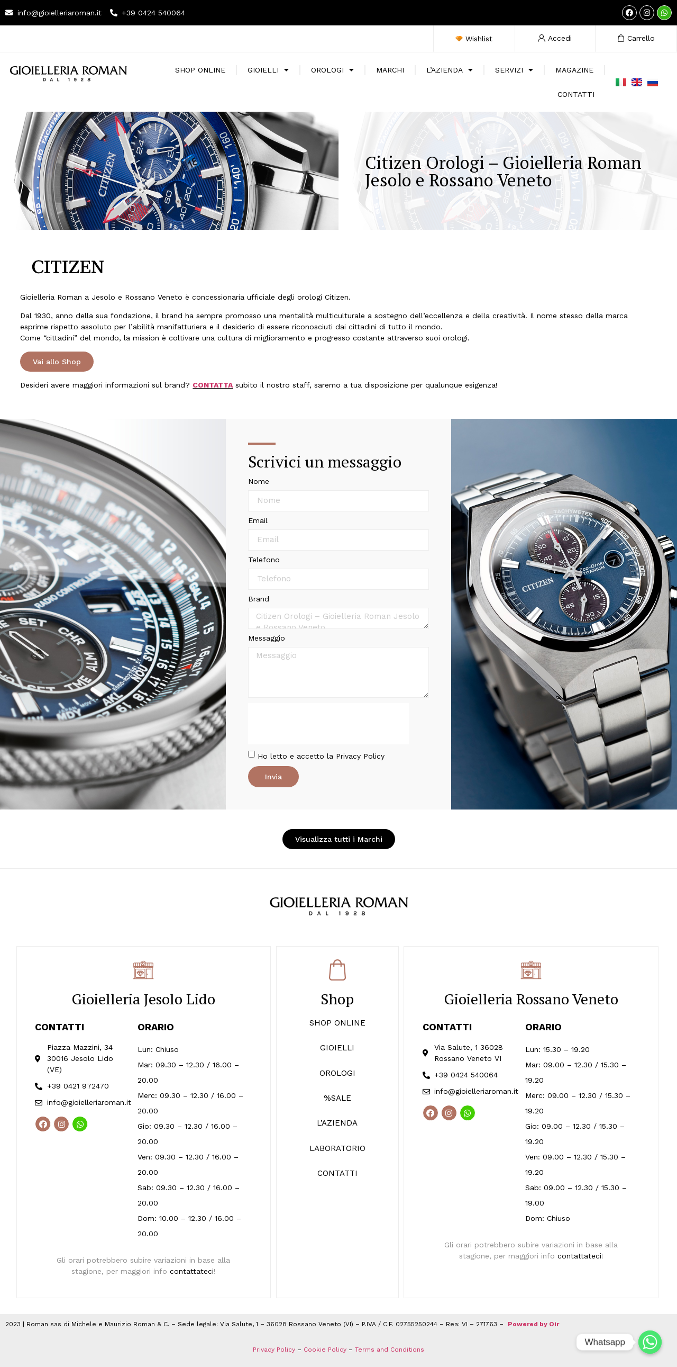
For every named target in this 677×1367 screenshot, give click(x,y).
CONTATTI (337, 1173)
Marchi (390, 70)
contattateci (192, 1271)
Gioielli (268, 70)
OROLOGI (337, 1073)
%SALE (337, 1098)
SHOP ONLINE (200, 70)
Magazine (574, 70)
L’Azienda (449, 70)
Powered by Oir (533, 1324)
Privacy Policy (274, 1349)
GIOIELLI (337, 1048)
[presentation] (328, 723)
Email (258, 521)
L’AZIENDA (337, 1123)
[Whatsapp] (650, 1342)
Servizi (514, 70)
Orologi (332, 70)
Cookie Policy (325, 1349)
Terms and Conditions (389, 1349)
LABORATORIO (337, 1148)
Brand (258, 599)
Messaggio (266, 638)
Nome (258, 481)
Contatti (575, 94)
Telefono (264, 560)
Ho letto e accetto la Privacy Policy (321, 755)
